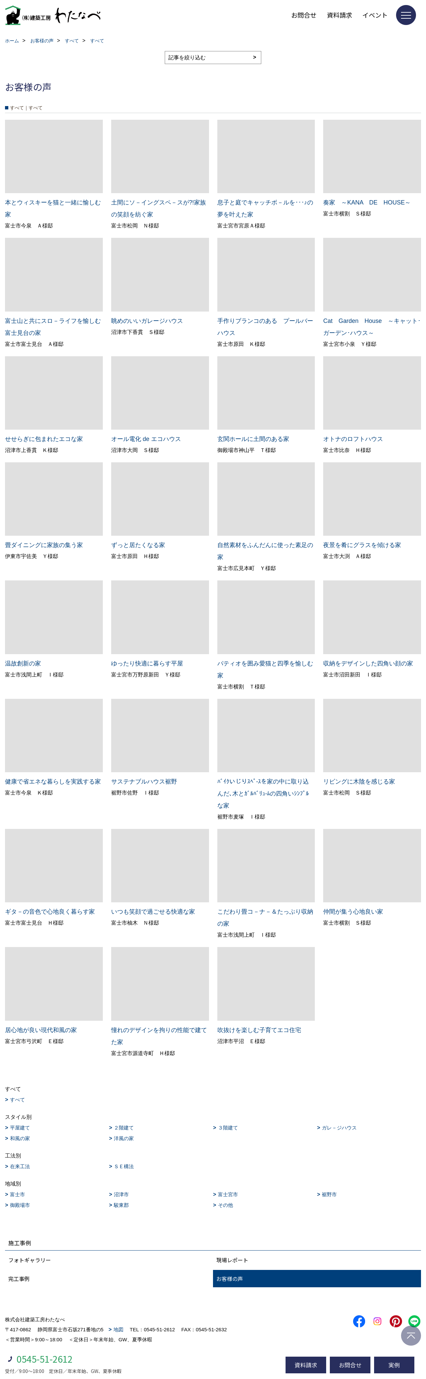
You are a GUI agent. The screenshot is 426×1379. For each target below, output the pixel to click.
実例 (394, 1365)
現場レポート (232, 1260)
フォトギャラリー (29, 1260)
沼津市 (121, 1194)
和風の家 (20, 1138)
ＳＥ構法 (124, 1166)
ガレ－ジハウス (339, 1127)
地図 (118, 1329)
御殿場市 (20, 1205)
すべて (17, 1099)
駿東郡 (121, 1205)
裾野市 (329, 1194)
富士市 (17, 1194)
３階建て (228, 1127)
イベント (375, 14)
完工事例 (19, 1279)
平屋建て (20, 1127)
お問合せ (304, 14)
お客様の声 (229, 1279)
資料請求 (339, 14)
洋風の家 (124, 1138)
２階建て (124, 1127)
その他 (225, 1205)
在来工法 (20, 1166)
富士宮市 (228, 1194)
